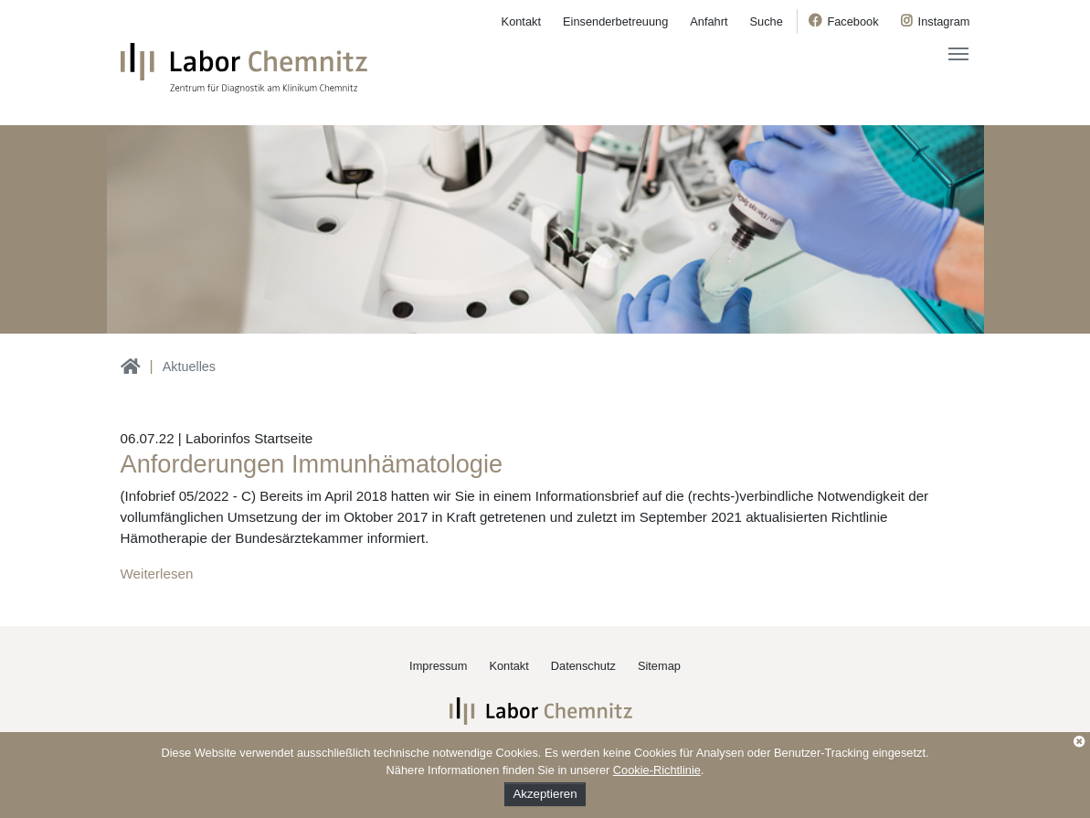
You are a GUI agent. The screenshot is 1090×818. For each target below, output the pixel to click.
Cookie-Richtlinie (657, 770)
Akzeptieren (545, 794)
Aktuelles (189, 366)
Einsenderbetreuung (615, 21)
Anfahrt (708, 21)
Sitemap (659, 666)
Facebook (852, 21)
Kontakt (521, 21)
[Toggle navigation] (958, 54)
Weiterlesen (157, 573)
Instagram (944, 21)
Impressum (438, 666)
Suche (766, 21)
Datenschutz (583, 666)
